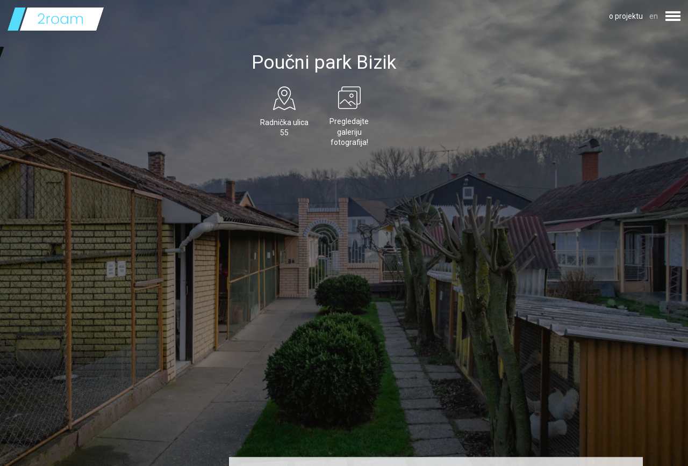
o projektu (626, 16)
